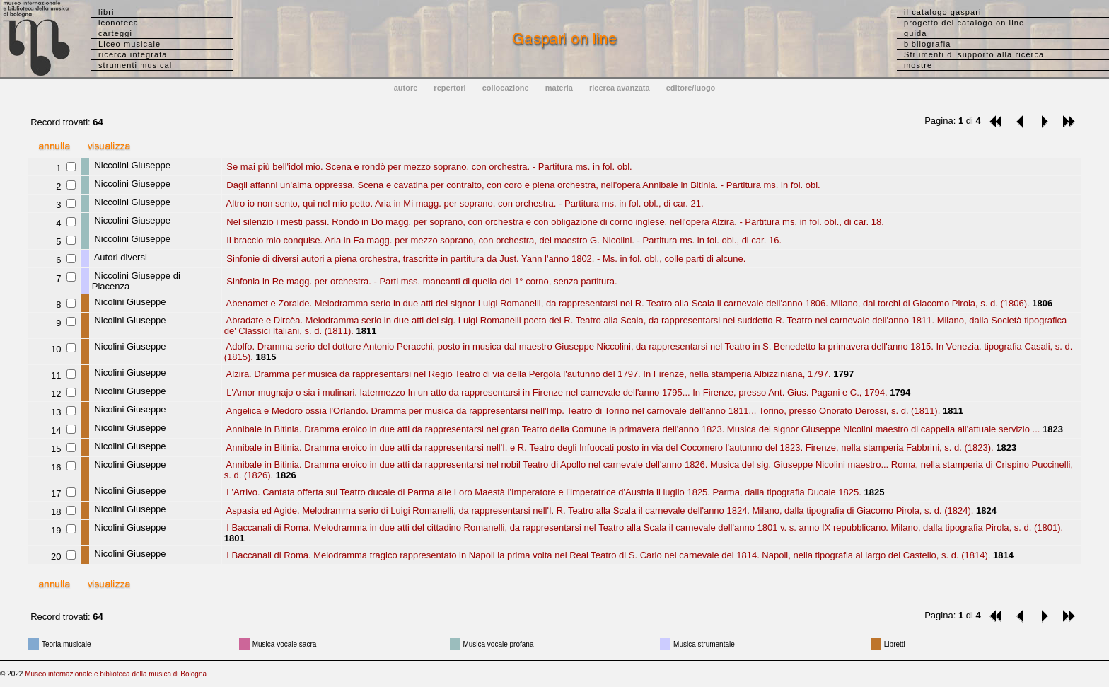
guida (915, 33)
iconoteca (118, 22)
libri (106, 12)
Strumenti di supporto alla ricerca (974, 54)
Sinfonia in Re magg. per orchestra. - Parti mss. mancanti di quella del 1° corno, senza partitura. (420, 281)
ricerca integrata (133, 54)
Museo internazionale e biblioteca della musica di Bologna (116, 674)
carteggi (115, 33)
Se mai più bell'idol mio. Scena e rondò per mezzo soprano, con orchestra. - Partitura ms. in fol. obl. (428, 166)
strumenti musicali (136, 65)
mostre (918, 65)
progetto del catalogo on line (964, 22)
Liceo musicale (129, 44)
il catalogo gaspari (943, 12)
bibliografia (927, 44)
